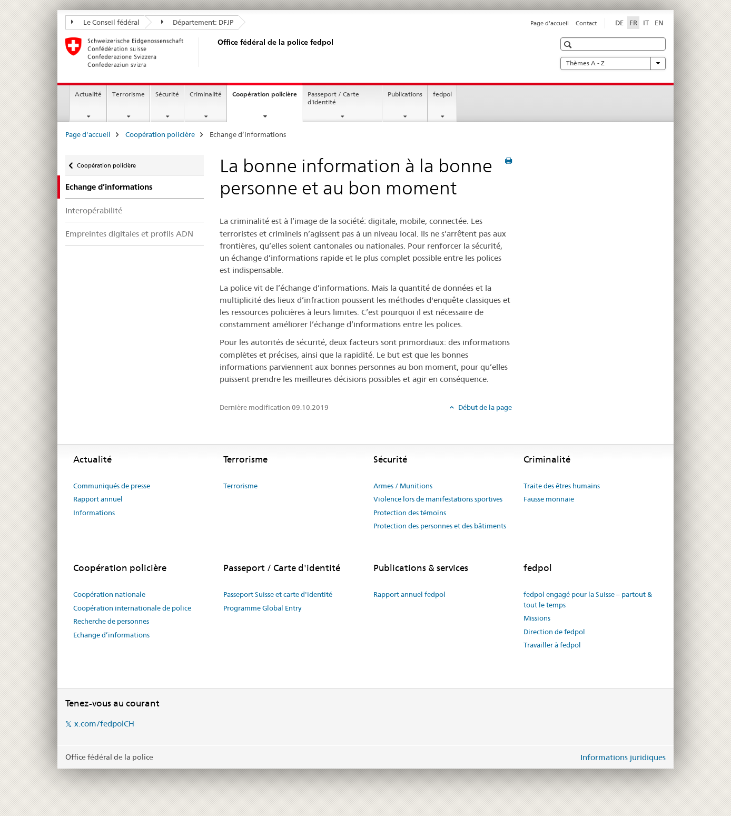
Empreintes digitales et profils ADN (129, 234)
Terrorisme (128, 94)
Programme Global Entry (262, 608)
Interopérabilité (93, 210)
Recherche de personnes (111, 621)
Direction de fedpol (554, 631)
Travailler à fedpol (552, 645)
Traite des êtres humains (561, 485)
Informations (94, 512)
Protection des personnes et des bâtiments (439, 526)
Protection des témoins (409, 512)
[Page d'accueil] (215, 52)
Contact (586, 23)
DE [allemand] (619, 22)
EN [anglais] (659, 22)
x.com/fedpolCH (104, 724)
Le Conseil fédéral (105, 22)
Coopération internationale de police (132, 608)
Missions (536, 618)
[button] (569, 44)
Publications (405, 94)
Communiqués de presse (111, 485)
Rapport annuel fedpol (409, 594)
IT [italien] (646, 22)
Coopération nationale (109, 594)
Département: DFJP (197, 22)
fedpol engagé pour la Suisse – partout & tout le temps (587, 599)
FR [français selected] (633, 22)
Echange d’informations (111, 635)
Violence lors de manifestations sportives (437, 499)
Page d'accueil (549, 23)
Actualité (88, 94)
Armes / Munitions (402, 485)
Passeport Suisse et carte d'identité (277, 594)
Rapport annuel (98, 499)
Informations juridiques (623, 757)
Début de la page (484, 407)
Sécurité (167, 94)
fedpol (442, 94)
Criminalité (206, 94)
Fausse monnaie (548, 499)
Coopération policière (267, 97)
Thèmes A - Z (613, 63)
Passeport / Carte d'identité (333, 98)
